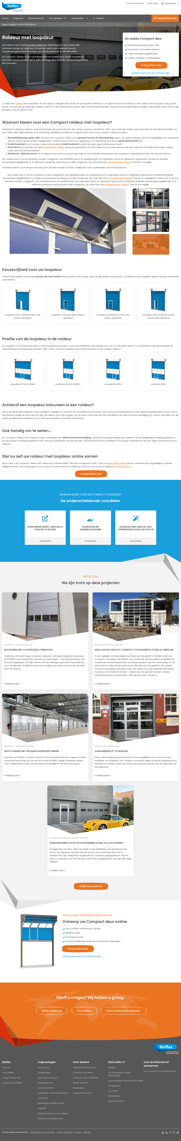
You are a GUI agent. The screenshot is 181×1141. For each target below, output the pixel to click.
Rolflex (6, 1062)
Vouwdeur (113, 1090)
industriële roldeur (116, 463)
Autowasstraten (45, 1087)
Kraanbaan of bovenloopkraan (53, 1093)
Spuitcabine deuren (47, 1077)
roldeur (19, 103)
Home (5, 18)
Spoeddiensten (45, 1082)
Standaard (45, 540)
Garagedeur (114, 1085)
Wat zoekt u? (116, 1062)
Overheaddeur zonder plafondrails (125, 1080)
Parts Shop (152, 3)
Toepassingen (46, 1062)
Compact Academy (83, 1072)
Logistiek (41, 1108)
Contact (6, 1067)
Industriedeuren (116, 1101)
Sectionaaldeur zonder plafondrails (119, 1074)
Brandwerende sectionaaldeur (52, 1113)
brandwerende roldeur (119, 162)
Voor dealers (55, 18)
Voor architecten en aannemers (156, 1063)
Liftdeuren (42, 1098)
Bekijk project (13, 683)
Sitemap (87, 1132)
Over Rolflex (77, 18)
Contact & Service (135, 3)
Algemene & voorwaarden (43, 1132)
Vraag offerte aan (165, 18)
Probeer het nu (124, 466)
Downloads (78, 1087)
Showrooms (43, 1067)
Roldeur (12, 24)
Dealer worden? (81, 1082)
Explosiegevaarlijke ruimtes (50, 1103)
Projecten (18, 18)
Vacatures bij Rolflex (12, 1082)
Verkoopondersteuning (84, 1067)
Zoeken (100, 18)
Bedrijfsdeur (114, 1096)
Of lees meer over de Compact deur (151, 72)
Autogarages (44, 1072)
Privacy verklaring (65, 1132)
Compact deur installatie (85, 1077)
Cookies (78, 1132)
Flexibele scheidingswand (50, 1118)
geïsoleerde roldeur (54, 147)
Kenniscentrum (36, 18)
